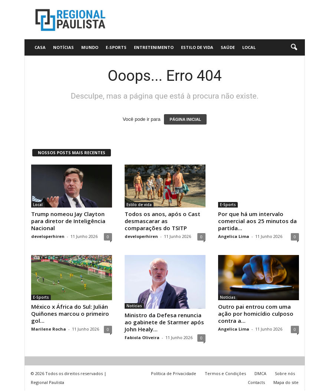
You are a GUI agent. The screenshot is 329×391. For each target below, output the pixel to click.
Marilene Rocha (48, 329)
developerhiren (48, 236)
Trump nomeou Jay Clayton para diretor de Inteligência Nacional (68, 221)
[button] (294, 47)
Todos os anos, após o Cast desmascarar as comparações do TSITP (162, 221)
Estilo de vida (197, 47)
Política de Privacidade (173, 374)
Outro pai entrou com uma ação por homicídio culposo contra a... (255, 314)
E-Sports (116, 47)
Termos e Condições (225, 374)
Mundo (89, 47)
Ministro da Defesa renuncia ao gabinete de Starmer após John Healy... (164, 322)
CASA (40, 47)
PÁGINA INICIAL (185, 119)
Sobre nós (285, 374)
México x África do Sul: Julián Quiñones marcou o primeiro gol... (70, 314)
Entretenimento (154, 47)
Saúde (228, 47)
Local (249, 47)
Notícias (63, 47)
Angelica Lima (233, 236)
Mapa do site (286, 382)
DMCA (260, 374)
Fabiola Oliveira (142, 338)
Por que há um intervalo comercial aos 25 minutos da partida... (257, 221)
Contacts (256, 382)
